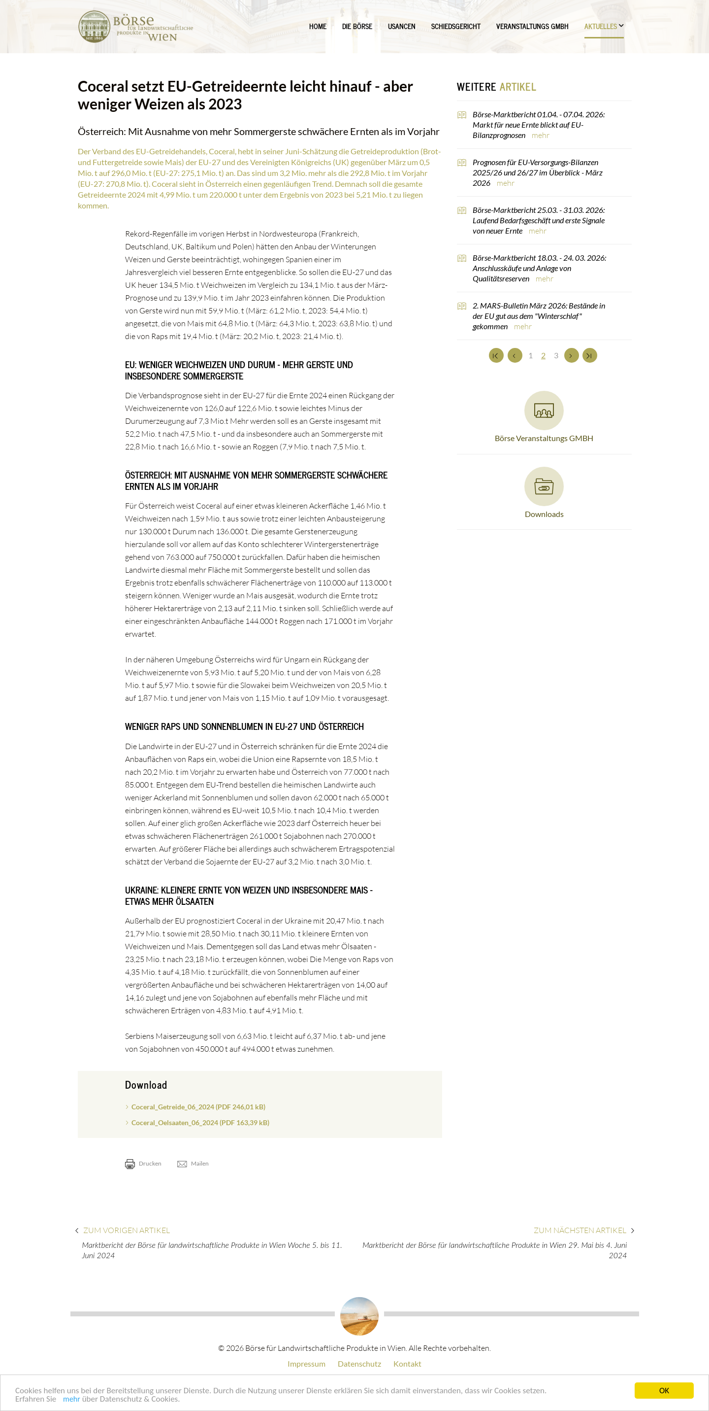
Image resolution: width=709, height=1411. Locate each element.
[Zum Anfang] (496, 355)
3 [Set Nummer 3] (556, 355)
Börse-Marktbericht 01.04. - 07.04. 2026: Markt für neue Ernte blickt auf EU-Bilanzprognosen (539, 124)
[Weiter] (571, 355)
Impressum (306, 1363)
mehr (71, 1400)
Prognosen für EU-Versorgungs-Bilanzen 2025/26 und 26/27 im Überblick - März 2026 (538, 172)
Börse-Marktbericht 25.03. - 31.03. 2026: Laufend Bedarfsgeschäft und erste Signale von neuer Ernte (539, 220)
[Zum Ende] (589, 355)
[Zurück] (515, 355)
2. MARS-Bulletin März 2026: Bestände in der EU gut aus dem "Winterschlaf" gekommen (539, 316)
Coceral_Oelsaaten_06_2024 (200, 1122)
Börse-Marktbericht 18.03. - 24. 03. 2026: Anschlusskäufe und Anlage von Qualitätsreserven (539, 268)
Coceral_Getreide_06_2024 (198, 1106)
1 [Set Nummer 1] (530, 355)
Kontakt (407, 1363)
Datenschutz (359, 1363)
